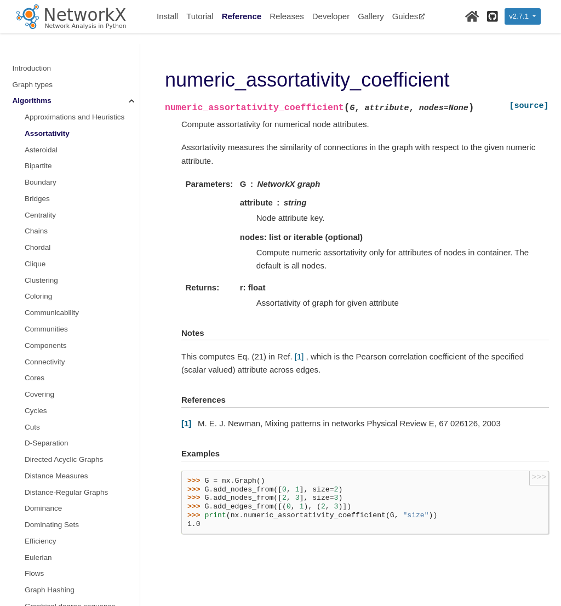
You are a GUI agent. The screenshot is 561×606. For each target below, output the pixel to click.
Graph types (33, 85)
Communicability (52, 312)
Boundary (40, 182)
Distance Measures (56, 476)
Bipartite (38, 166)
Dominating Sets (52, 525)
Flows (34, 573)
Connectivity (45, 362)
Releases (287, 16)
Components (46, 345)
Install (167, 16)
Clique (35, 264)
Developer (331, 16)
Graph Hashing (50, 590)
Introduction (32, 68)
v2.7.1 (519, 16)
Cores (34, 378)
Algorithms (32, 100)
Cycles (36, 411)
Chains (36, 231)
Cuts (32, 427)
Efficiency (40, 541)
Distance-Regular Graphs (66, 492)
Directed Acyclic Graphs (64, 459)
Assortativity (47, 133)
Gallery (371, 16)
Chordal (37, 247)
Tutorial (199, 16)
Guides (409, 16)
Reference (242, 16)
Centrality (40, 215)
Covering (39, 394)
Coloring (38, 296)
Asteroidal (41, 150)
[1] (299, 356)
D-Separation (46, 443)
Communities (46, 329)
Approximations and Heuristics (74, 117)
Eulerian (38, 557)
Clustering (41, 280)
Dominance (43, 508)
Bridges (37, 199)
